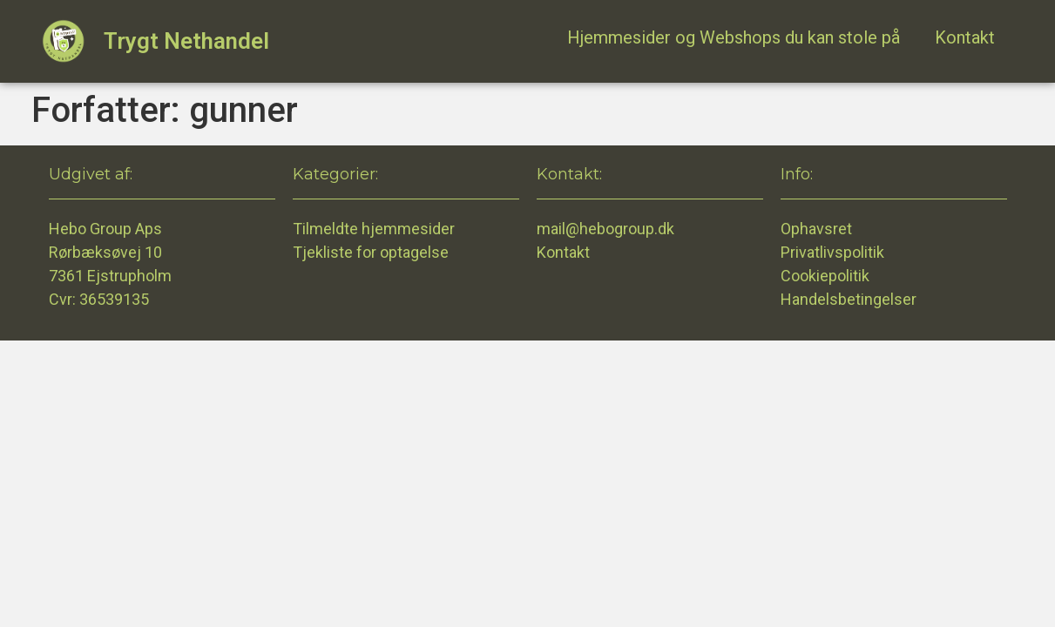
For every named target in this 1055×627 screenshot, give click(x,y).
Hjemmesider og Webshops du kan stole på (733, 37)
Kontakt (965, 37)
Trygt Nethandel (186, 41)
